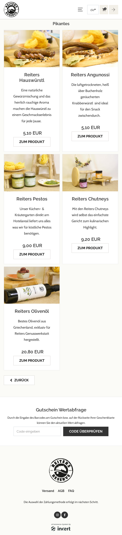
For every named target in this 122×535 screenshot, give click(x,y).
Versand (48, 491)
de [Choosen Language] (92, 10)
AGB (61, 491)
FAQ (71, 491)
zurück (21, 380)
